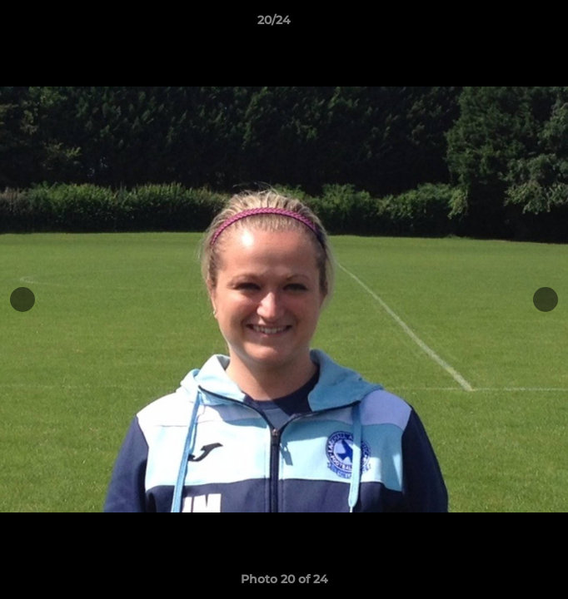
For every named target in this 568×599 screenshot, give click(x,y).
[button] (508, 24)
